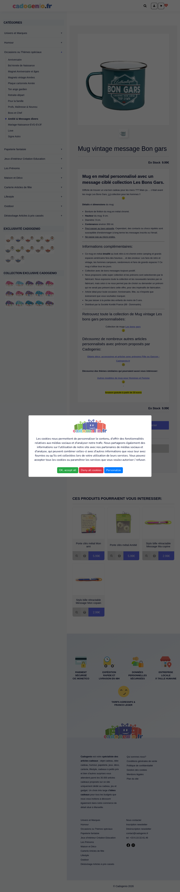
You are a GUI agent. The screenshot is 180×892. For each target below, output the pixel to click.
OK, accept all (67, 470)
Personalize (113, 470)
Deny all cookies (91, 470)
